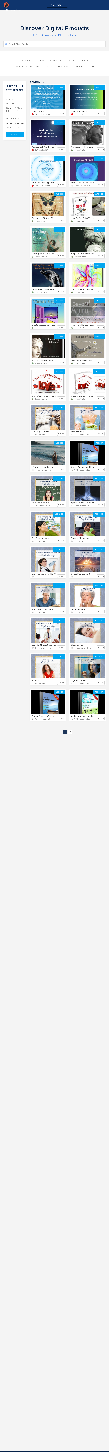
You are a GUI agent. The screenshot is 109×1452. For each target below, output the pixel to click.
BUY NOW (61, 113)
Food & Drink (64, 66)
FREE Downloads (44, 35)
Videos (72, 61)
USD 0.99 (59, 443)
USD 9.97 (99, 443)
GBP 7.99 (99, 158)
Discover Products (15, 10)
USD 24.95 (59, 407)
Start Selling (57, 5)
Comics (41, 61)
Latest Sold (26, 61)
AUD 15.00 (99, 372)
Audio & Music (56, 61)
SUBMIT (15, 134)
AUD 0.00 (99, 123)
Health (92, 66)
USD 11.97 (99, 692)
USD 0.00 (59, 87)
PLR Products (67, 35)
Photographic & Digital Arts (27, 66)
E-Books (84, 61)
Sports (79, 66)
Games (50, 66)
